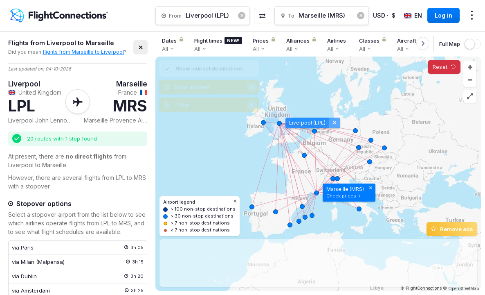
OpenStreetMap (463, 288)
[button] (469, 67)
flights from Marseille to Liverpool (83, 52)
